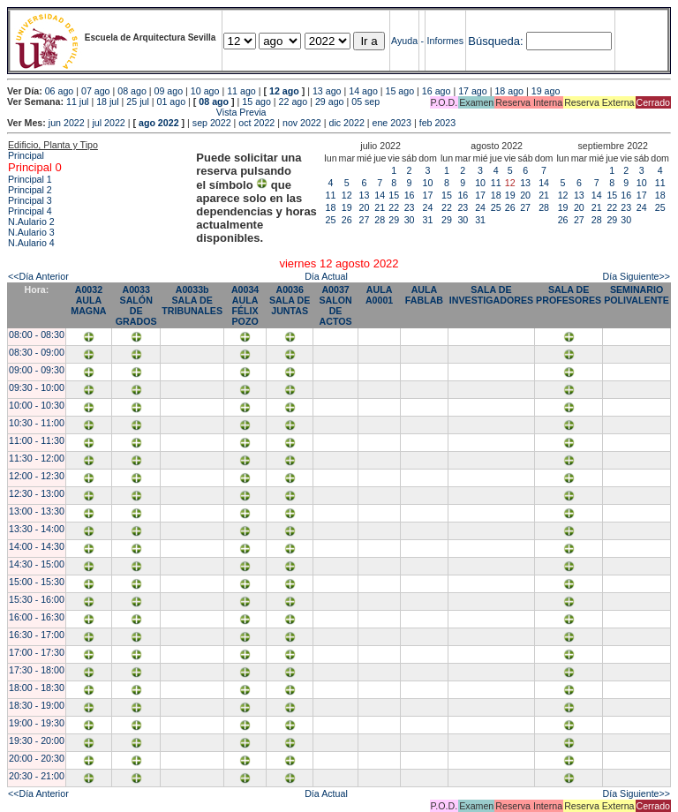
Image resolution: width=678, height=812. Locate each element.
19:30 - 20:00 (36, 740)
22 (393, 207)
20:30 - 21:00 (36, 776)
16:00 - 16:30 (36, 617)
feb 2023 (437, 122)
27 (364, 219)
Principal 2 (30, 189)
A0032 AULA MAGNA (88, 300)
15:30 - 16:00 (36, 599)
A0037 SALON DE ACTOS (335, 305)
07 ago (95, 91)
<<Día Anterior (38, 276)
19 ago (546, 91)
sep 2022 (211, 122)
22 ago (293, 101)
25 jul (137, 101)
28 (379, 219)
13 (364, 195)
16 (409, 195)
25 (331, 219)
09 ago (169, 91)
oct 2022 (256, 122)
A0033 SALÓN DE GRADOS (136, 305)
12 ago (284, 91)
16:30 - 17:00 (36, 634)
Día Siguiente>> (636, 276)
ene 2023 (392, 122)
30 (409, 219)
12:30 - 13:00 (36, 493)
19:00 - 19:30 (36, 723)
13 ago (327, 91)
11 (331, 195)
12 (347, 195)
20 (364, 207)
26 (347, 219)
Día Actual (326, 276)
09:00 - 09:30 (36, 370)
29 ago (329, 101)
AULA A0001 (379, 294)
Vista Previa (137, 112)
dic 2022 (347, 122)
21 (379, 207)
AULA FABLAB (424, 294)
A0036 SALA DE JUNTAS (289, 300)
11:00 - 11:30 (36, 440)
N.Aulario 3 (31, 232)
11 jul (77, 101)
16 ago (436, 91)
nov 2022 (301, 122)
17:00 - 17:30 (36, 652)
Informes (445, 40)
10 (428, 182)
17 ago (472, 91)
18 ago (509, 91)
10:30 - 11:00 (36, 422)
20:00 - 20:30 (36, 758)
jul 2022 (108, 122)
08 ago (132, 91)
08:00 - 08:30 (36, 334)
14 (379, 195)
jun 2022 (67, 122)
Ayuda (404, 40)
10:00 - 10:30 (36, 405)
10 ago (205, 91)
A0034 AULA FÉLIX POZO (245, 305)
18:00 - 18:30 (36, 687)
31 (428, 219)
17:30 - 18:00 (36, 670)
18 (331, 207)
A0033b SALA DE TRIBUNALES (192, 300)
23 (409, 207)
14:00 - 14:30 (36, 546)
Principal (26, 155)
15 (393, 195)
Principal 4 (30, 211)
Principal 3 (30, 200)
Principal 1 (30, 179)
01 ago (171, 101)
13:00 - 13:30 (36, 511)
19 (347, 207)
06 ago (59, 91)
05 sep (365, 101)
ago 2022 (159, 122)
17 (428, 195)
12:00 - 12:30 (36, 475)
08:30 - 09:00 (36, 352)
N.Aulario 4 (31, 242)
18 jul (107, 101)
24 (428, 207)
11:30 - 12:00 (36, 458)
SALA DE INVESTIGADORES (491, 294)
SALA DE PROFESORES (568, 294)
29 (393, 219)
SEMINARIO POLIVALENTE (636, 294)
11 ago (241, 91)
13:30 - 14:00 (36, 528)
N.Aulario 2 (31, 221)
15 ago (400, 91)
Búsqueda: (495, 41)
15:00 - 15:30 (36, 581)
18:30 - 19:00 (36, 705)
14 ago (363, 91)
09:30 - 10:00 (36, 387)
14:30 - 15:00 (36, 564)
